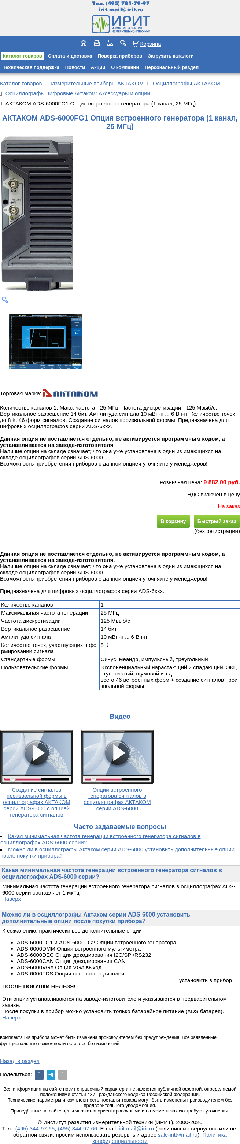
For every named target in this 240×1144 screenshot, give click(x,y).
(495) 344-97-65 (35, 1128)
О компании (125, 67)
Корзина (150, 44)
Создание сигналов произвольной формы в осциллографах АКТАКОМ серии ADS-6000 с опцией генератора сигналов (36, 802)
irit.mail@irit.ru (121, 9)
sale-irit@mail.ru (178, 1135)
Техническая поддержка (31, 67)
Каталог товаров (22, 56)
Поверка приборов (120, 56)
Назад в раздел (20, 1061)
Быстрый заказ (216, 521)
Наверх (11, 899)
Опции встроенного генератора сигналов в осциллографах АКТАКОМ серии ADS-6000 (117, 798)
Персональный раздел (172, 67)
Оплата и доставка (70, 56)
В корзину (173, 521)
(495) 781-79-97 (127, 3)
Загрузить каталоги (171, 56)
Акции (98, 67)
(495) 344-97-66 (77, 1128)
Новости (75, 67)
